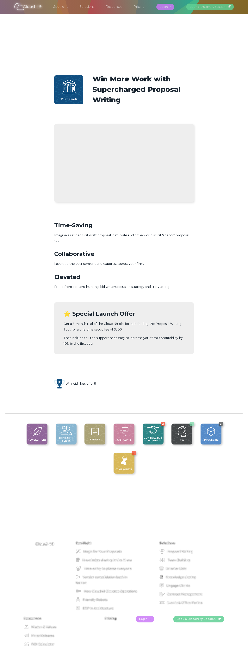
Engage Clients (174, 586)
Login (165, 7)
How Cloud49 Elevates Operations (106, 591)
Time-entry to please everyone (104, 568)
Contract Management (180, 594)
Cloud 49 (28, 7)
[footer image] (124, 534)
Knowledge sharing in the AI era (103, 560)
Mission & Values (40, 627)
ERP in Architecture (95, 608)
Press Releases (39, 636)
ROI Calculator (39, 644)
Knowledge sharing (177, 577)
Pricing (139, 7)
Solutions (87, 7)
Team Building (174, 560)
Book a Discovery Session (210, 7)
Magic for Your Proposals (99, 551)
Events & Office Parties (180, 603)
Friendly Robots (91, 600)
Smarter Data (173, 568)
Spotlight (60, 7)
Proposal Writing (176, 551)
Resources (114, 7)
